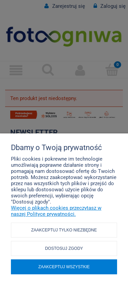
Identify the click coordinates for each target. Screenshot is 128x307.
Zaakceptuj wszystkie (64, 266)
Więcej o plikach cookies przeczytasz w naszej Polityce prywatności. (56, 211)
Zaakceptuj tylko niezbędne (64, 230)
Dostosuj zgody (64, 248)
